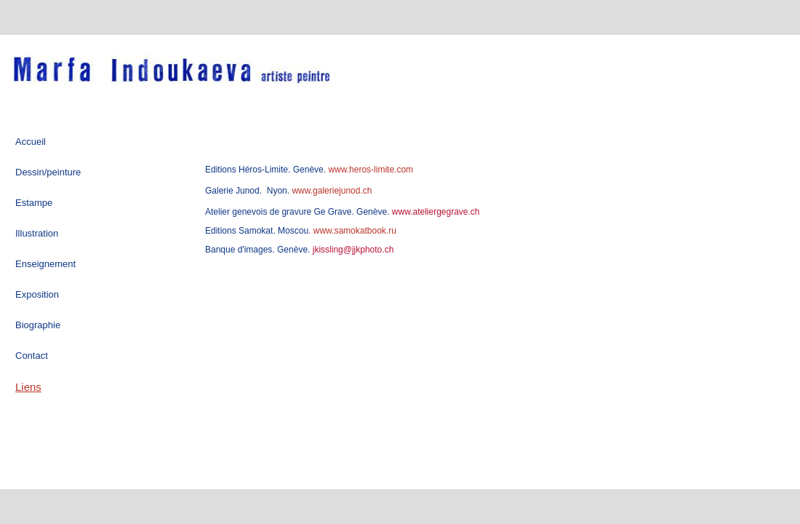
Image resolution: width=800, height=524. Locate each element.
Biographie (37, 324)
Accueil (30, 141)
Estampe (33, 202)
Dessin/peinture (48, 172)
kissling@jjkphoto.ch (353, 250)
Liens (28, 387)
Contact (31, 355)
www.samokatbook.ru (354, 231)
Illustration (36, 233)
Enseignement (45, 263)
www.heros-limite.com (369, 169)
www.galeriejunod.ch (330, 191)
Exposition (37, 294)
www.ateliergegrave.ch (434, 212)
